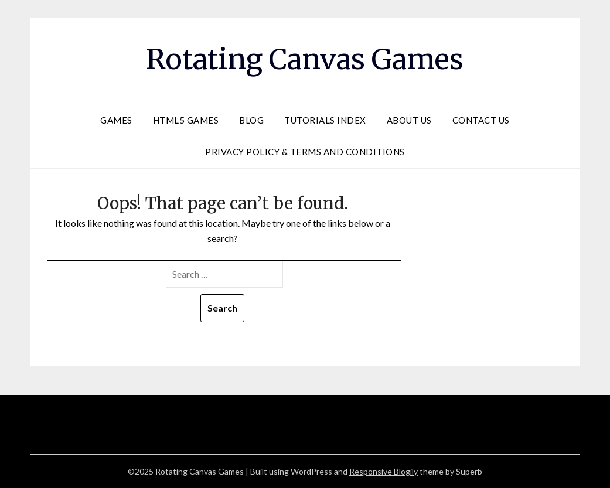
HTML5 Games (186, 120)
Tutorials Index (325, 120)
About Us (409, 120)
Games (116, 120)
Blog (251, 120)
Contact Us (481, 120)
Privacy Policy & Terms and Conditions (305, 151)
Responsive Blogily (383, 471)
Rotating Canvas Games (305, 59)
